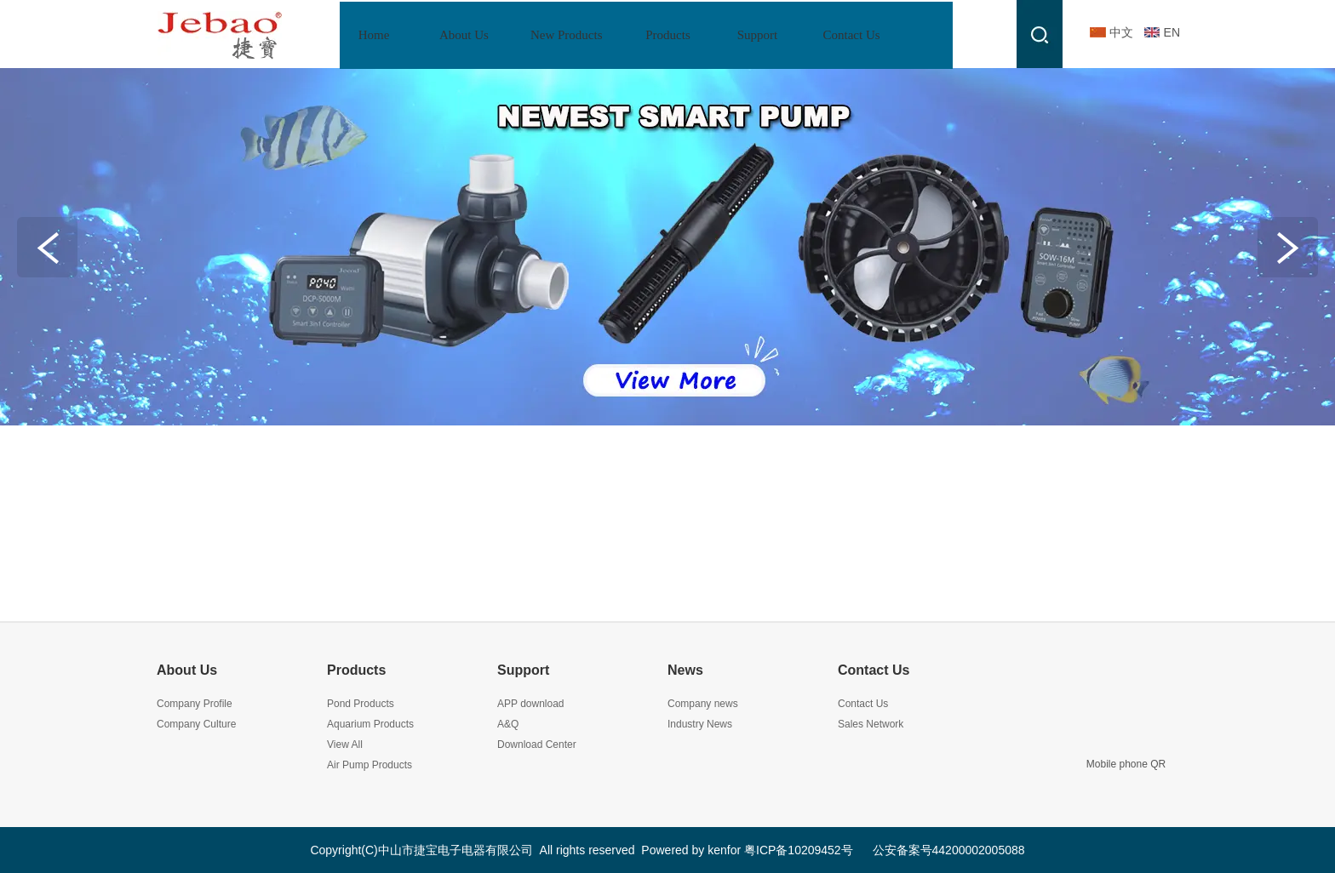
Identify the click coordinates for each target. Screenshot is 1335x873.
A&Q (508, 724)
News (685, 670)
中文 (1121, 32)
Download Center (536, 744)
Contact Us (873, 670)
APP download (530, 704)
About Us (187, 670)
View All (345, 744)
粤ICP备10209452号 (798, 850)
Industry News (700, 724)
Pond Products (360, 704)
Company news (703, 704)
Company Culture (196, 724)
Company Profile (194, 704)
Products (356, 670)
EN (1172, 32)
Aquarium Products (370, 724)
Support (523, 670)
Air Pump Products (369, 765)
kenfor (724, 850)
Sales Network (870, 724)
